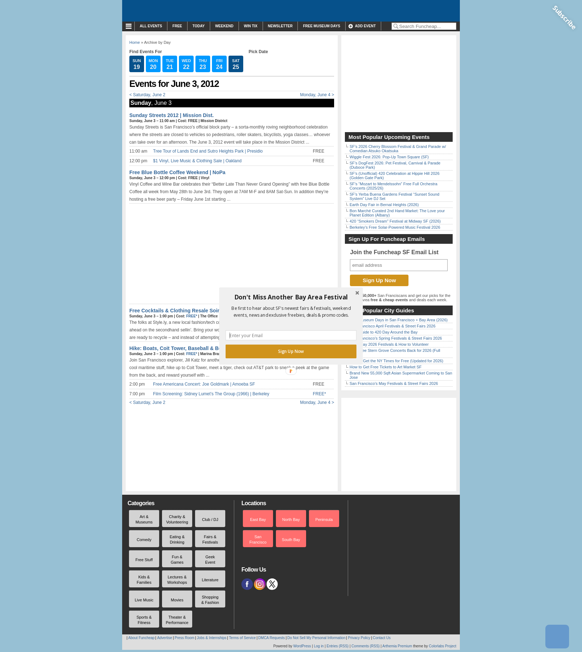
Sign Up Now (291, 351)
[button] (291, 297)
